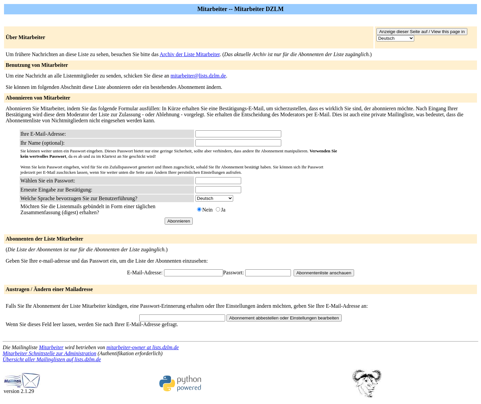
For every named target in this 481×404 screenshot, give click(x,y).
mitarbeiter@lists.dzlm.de (198, 76)
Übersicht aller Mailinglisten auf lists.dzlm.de (52, 359)
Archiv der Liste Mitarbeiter (190, 54)
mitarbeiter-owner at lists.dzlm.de (142, 347)
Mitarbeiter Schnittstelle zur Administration (49, 353)
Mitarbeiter (51, 347)
